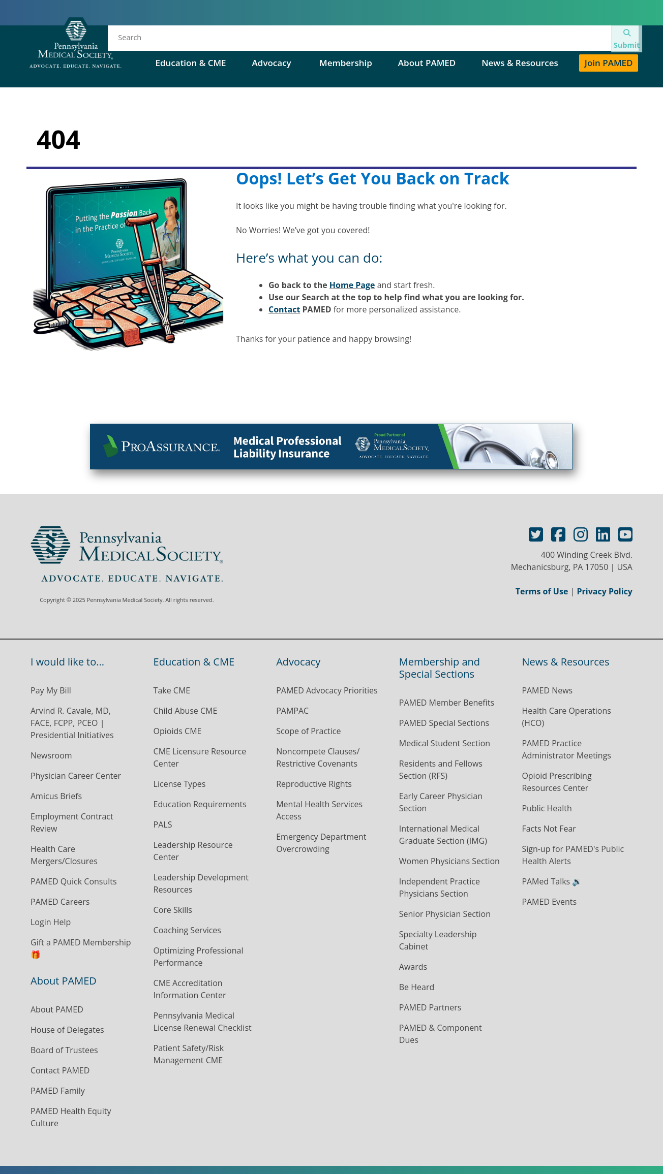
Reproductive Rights (314, 783)
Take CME (172, 690)
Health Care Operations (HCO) (566, 716)
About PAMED (57, 1009)
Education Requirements (200, 804)
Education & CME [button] (190, 63)
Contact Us (558, 40)
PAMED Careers (60, 901)
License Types (180, 783)
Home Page (352, 285)
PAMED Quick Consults (74, 881)
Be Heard (416, 987)
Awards (413, 966)
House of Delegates (361, 40)
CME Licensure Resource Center (200, 757)
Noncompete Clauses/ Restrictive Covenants (317, 757)
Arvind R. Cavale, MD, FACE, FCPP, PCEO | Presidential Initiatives (73, 723)
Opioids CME (178, 731)
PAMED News (547, 690)
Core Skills (173, 909)
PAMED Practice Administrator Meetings (566, 749)
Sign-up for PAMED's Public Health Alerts (573, 855)
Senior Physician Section (445, 913)
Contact (284, 309)
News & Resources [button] (519, 63)
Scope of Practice (308, 731)
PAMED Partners (430, 1007)
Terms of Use (542, 591)
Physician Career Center (76, 775)
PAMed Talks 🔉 (552, 881)
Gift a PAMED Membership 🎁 (81, 948)
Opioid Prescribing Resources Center (556, 782)
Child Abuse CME (186, 710)
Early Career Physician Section (441, 802)
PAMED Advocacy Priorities (326, 690)
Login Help (51, 922)
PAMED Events (549, 901)
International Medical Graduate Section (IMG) (443, 834)
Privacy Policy (604, 591)
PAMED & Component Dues (440, 1033)
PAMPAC (292, 710)
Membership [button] (345, 63)
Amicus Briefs (56, 796)
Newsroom (51, 755)
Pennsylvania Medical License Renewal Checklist (203, 1021)
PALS (163, 824)
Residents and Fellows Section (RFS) (441, 769)
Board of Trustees (64, 1050)
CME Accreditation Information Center (190, 989)
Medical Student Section (444, 743)
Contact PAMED (60, 1070)
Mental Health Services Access (319, 810)
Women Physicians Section (449, 861)
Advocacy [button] (273, 63)
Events (287, 40)
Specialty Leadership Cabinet (438, 940)
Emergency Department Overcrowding (321, 842)
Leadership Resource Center (193, 851)
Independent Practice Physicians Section (439, 887)
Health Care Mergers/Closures (65, 855)
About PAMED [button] (427, 63)
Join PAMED (609, 63)
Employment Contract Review (72, 822)
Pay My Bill (51, 690)
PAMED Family (58, 1090)
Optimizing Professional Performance (199, 956)
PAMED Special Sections (468, 40)
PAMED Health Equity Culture (71, 1117)
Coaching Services (187, 930)
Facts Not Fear (549, 828)
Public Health (546, 808)
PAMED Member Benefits (446, 702)
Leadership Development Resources (201, 883)
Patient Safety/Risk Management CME (189, 1054)
